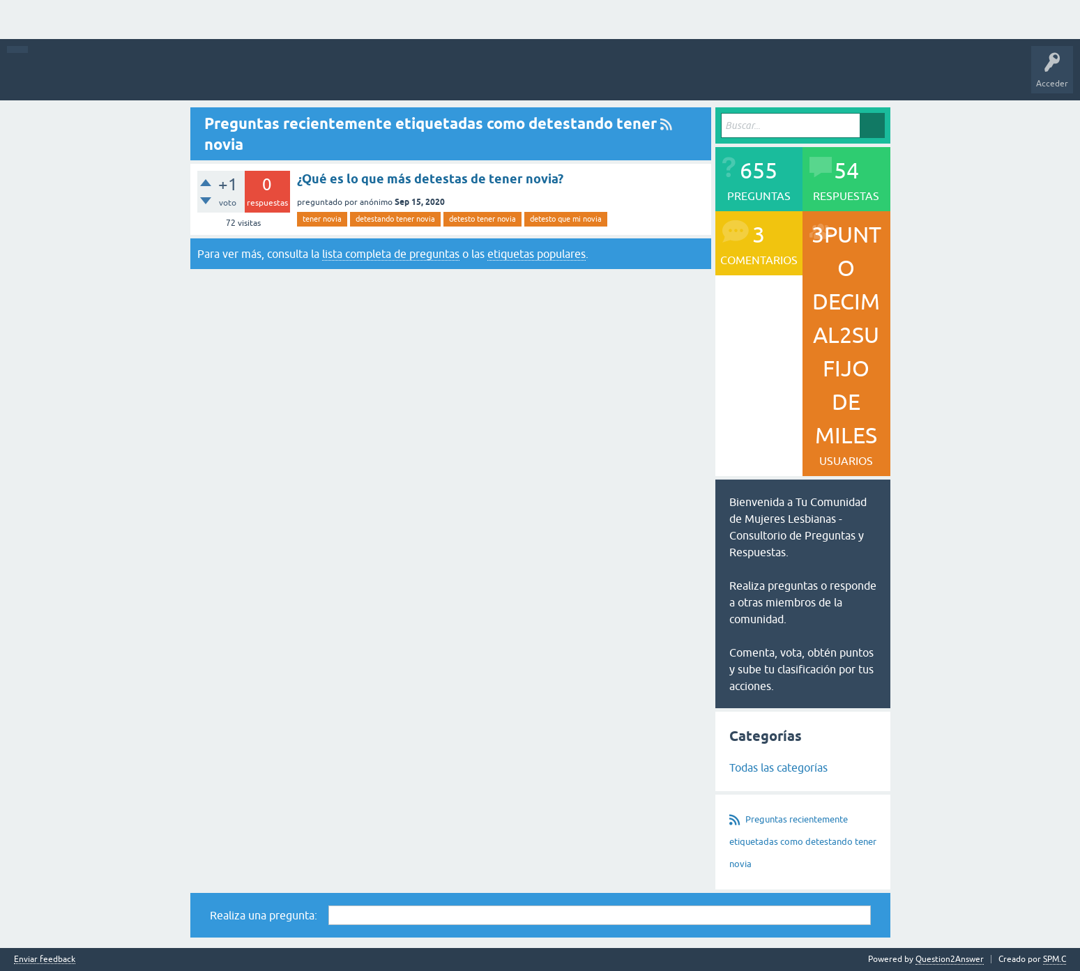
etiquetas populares (536, 253)
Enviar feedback (44, 959)
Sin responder (302, 76)
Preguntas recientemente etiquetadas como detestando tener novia (802, 841)
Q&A (134, 76)
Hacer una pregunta (536, 76)
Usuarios (466, 76)
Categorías (415, 76)
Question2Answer (949, 959)
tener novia (322, 219)
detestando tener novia (395, 219)
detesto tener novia (482, 219)
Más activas (238, 76)
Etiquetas (361, 76)
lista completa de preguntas (390, 253)
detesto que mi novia (566, 219)
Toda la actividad (71, 76)
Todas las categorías (778, 767)
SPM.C (1054, 959)
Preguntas (182, 76)
